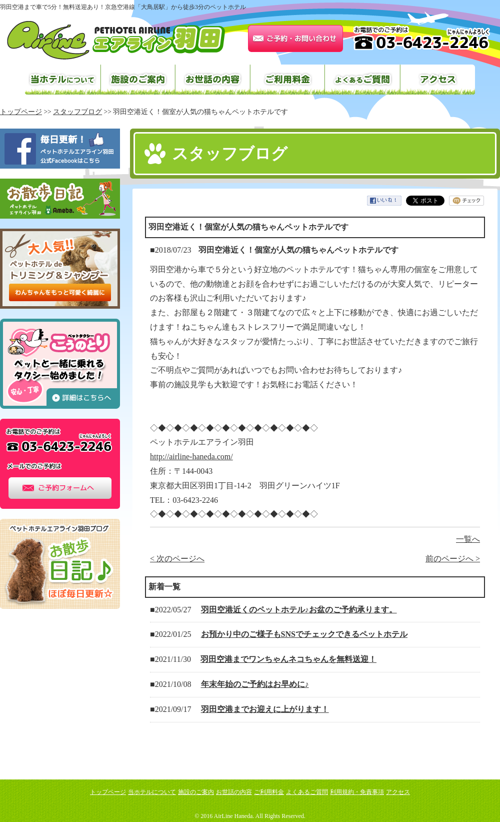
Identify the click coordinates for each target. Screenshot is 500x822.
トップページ (108, 791)
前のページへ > (453, 558)
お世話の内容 (212, 80)
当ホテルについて (62, 80)
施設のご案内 (137, 80)
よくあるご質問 (362, 80)
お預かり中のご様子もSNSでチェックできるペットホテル (304, 634)
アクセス (437, 80)
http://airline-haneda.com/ (191, 456)
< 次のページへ (177, 558)
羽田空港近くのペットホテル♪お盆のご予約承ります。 (299, 609)
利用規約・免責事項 (357, 791)
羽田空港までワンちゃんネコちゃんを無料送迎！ (288, 659)
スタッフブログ (77, 112)
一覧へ (468, 539)
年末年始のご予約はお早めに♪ (255, 684)
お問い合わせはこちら (295, 38)
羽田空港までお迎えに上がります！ (265, 709)
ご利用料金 (287, 80)
